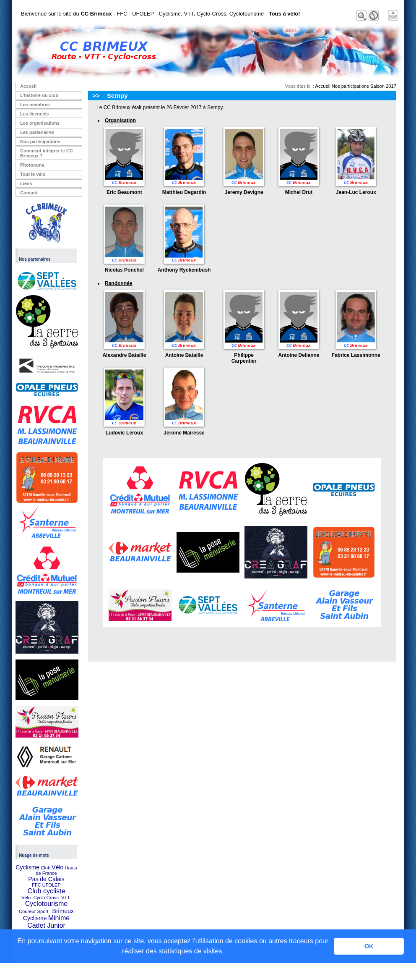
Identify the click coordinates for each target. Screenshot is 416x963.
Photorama (32, 164)
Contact (28, 192)
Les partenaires (37, 132)
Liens (26, 183)
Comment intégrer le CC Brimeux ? (46, 153)
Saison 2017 (383, 86)
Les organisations (40, 123)
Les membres (35, 104)
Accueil (28, 86)
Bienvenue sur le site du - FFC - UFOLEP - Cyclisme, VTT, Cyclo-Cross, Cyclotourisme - (160, 13)
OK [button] (369, 946)
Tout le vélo (32, 174)
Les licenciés (34, 113)
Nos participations (40, 141)
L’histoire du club (39, 95)
